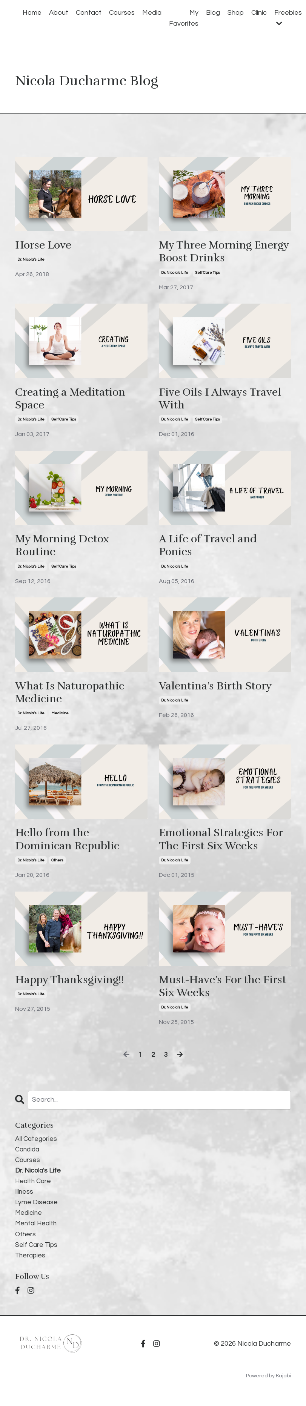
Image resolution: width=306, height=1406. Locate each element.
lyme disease (36, 1211)
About (58, 12)
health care (33, 1189)
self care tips (207, 274)
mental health (37, 1232)
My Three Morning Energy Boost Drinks (213, 252)
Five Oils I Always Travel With (224, 400)
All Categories (36, 1146)
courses (28, 1167)
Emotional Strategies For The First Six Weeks (224, 844)
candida (28, 1156)
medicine (60, 718)
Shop (236, 12)
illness (24, 1200)
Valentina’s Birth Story (218, 690)
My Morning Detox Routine (64, 548)
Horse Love (45, 245)
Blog (213, 12)
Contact (88, 12)
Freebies (288, 18)
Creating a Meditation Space (73, 400)
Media (151, 12)
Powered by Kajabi (268, 1386)
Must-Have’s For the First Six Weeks (212, 993)
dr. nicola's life (31, 260)
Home (32, 12)
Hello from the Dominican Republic (70, 844)
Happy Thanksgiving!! (73, 986)
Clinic (259, 12)
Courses (122, 12)
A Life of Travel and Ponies (210, 548)
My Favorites (183, 18)
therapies (31, 1265)
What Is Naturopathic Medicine (73, 696)
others (57, 866)
